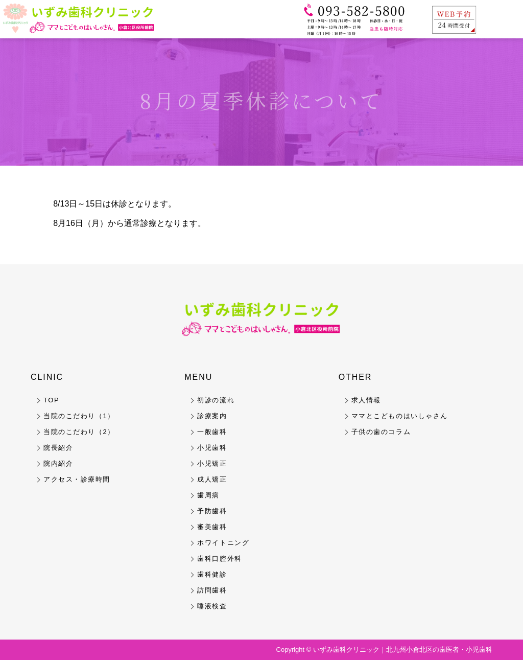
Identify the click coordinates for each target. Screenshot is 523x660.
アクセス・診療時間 (76, 479)
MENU (198, 377)
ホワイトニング (223, 543)
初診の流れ (215, 400)
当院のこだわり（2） (79, 432)
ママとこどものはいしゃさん (399, 416)
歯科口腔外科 (219, 558)
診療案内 (212, 416)
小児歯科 (212, 447)
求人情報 (366, 400)
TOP (51, 400)
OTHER (355, 377)
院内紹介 (58, 463)
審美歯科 (212, 527)
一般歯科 (212, 432)
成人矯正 (212, 479)
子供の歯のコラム (381, 432)
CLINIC (47, 377)
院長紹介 (58, 447)
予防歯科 (212, 511)
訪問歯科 (212, 590)
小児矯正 (212, 463)
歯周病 (208, 495)
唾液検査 (212, 606)
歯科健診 (212, 574)
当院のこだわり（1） (79, 416)
